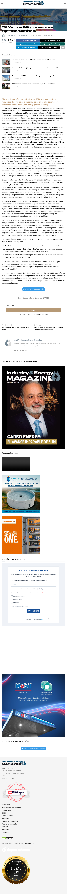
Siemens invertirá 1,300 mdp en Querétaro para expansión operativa (34, 77)
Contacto (5, 837)
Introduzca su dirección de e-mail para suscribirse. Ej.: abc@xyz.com (28, 594)
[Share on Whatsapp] (52, 45)
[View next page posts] (35, 94)
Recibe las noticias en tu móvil (33, 291)
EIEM (4, 818)
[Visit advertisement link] (33, 412)
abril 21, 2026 (16, 63)
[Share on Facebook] (28, 41)
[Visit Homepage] (33, 3)
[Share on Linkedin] (28, 45)
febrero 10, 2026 (36, 35)
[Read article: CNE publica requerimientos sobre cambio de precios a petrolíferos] (6, 88)
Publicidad (6, 810)
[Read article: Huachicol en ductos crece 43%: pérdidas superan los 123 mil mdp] (6, 64)
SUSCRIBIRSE (33, 616)
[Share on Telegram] (27, 49)
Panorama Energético (10, 826)
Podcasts (5, 832)
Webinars (5, 824)
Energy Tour (6, 815)
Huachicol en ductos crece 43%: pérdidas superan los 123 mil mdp (33, 61)
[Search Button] (65, 3)
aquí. (42, 624)
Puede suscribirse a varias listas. (19, 611)
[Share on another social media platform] (63, 49)
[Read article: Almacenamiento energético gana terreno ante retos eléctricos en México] (6, 72)
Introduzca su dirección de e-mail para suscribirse (29, 585)
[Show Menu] (2, 3)
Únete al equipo (7, 821)
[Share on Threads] (49, 49)
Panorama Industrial (9, 829)
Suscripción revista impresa (12, 813)
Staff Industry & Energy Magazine (18, 35)
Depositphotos (29, 848)
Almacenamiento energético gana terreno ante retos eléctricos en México (35, 69)
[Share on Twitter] (52, 41)
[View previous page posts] (31, 94)
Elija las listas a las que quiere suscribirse (26, 598)
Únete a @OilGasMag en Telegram (33, 753)
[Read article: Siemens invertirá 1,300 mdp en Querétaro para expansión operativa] (6, 80)
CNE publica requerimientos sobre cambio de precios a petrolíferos (33, 85)
